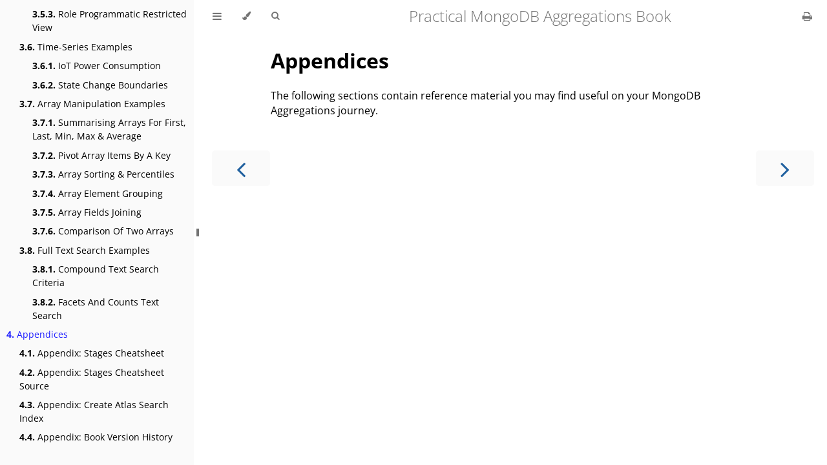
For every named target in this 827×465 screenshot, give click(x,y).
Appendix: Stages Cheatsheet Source (91, 379)
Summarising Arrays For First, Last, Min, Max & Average (109, 129)
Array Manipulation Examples (92, 104)
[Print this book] (807, 16)
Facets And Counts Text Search (95, 309)
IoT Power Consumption (96, 65)
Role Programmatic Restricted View (109, 21)
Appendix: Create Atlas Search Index (94, 411)
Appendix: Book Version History (96, 437)
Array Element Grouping (97, 193)
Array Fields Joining (86, 212)
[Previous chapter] (241, 168)
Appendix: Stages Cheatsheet (91, 353)
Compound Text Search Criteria (95, 276)
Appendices (37, 334)
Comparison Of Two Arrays (103, 231)
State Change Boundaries (100, 85)
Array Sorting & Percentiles (103, 174)
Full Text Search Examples (84, 250)
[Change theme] (246, 16)
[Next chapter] (785, 168)
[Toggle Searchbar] (275, 16)
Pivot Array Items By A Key (101, 155)
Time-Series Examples (75, 47)
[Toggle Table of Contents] (217, 16)
